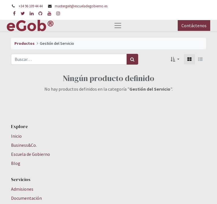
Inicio (16, 136)
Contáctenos (194, 25)
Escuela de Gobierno (30, 154)
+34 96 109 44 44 (31, 6)
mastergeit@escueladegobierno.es (81, 6)
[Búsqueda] (132, 59)
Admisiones (22, 189)
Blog (15, 163)
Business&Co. (24, 145)
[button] (175, 59)
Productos (24, 43)
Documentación (26, 198)
